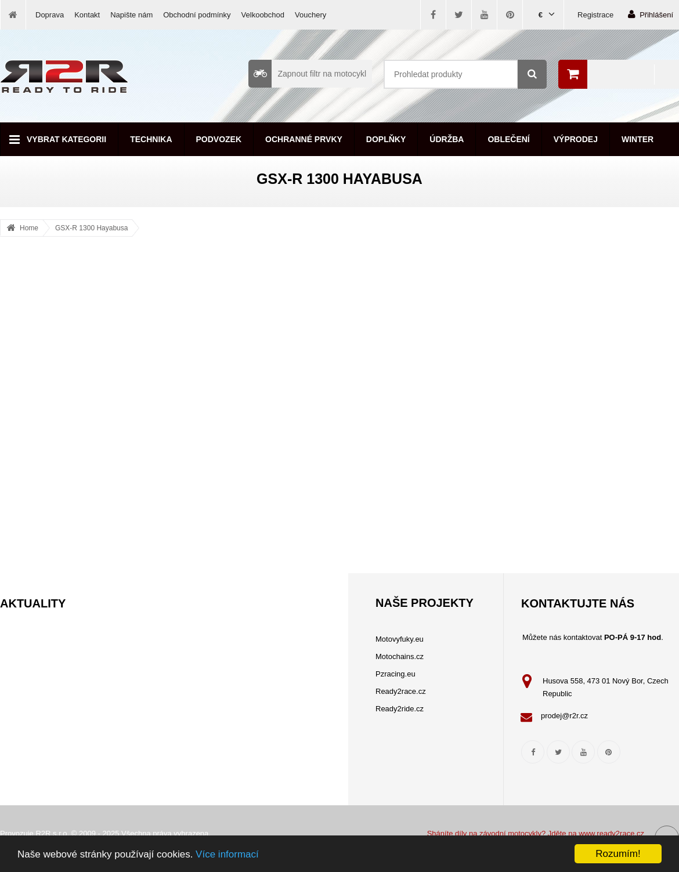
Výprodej (576, 139)
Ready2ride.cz (399, 708)
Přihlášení (650, 14)
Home (29, 228)
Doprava (49, 14)
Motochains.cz (399, 656)
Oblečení (508, 139)
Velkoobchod (262, 14)
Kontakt (87, 14)
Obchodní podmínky (196, 14)
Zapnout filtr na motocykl (307, 74)
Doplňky (386, 139)
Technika (151, 139)
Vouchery (310, 14)
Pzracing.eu (395, 674)
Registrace (595, 14)
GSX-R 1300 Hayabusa (91, 228)
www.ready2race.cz (611, 833)
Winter (637, 139)
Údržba (446, 139)
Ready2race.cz (400, 691)
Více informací (227, 854)
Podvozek (219, 139)
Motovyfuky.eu (399, 639)
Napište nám (131, 14)
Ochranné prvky (303, 139)
